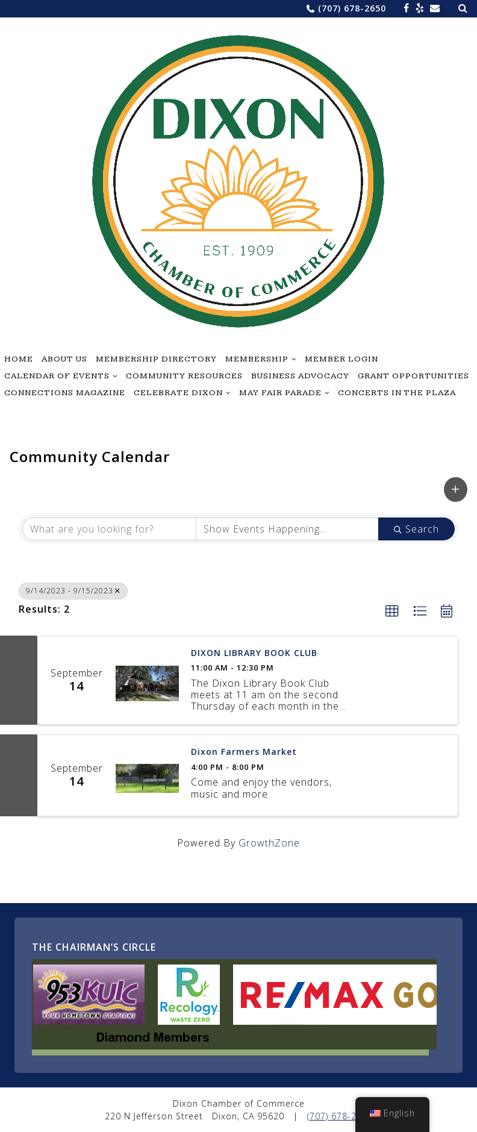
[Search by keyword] (109, 529)
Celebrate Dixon (178, 393)
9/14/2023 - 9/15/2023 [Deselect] (73, 591)
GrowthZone (269, 842)
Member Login (341, 359)
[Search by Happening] (287, 529)
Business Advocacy (300, 376)
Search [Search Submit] (416, 529)
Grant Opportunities (413, 376)
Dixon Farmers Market (244, 752)
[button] (455, 489)
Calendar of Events (57, 376)
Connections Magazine (64, 393)
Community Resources (184, 376)
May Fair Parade (280, 393)
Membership (256, 359)
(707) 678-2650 (352, 8)
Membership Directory (156, 359)
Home (18, 359)
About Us (64, 359)
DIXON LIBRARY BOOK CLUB (254, 653)
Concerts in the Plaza (397, 393)
